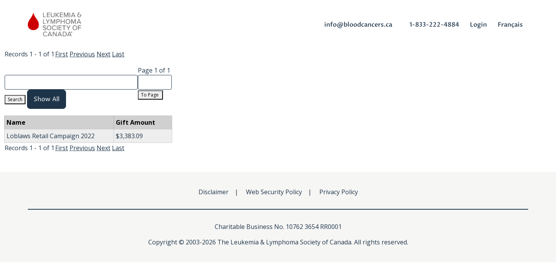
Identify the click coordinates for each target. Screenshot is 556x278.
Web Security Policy (274, 192)
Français (510, 24)
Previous (82, 54)
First (61, 54)
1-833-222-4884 (434, 24)
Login (478, 24)
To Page (150, 95)
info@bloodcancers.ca (358, 24)
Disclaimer (213, 192)
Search (15, 99)
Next (103, 54)
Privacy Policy (338, 192)
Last (118, 54)
